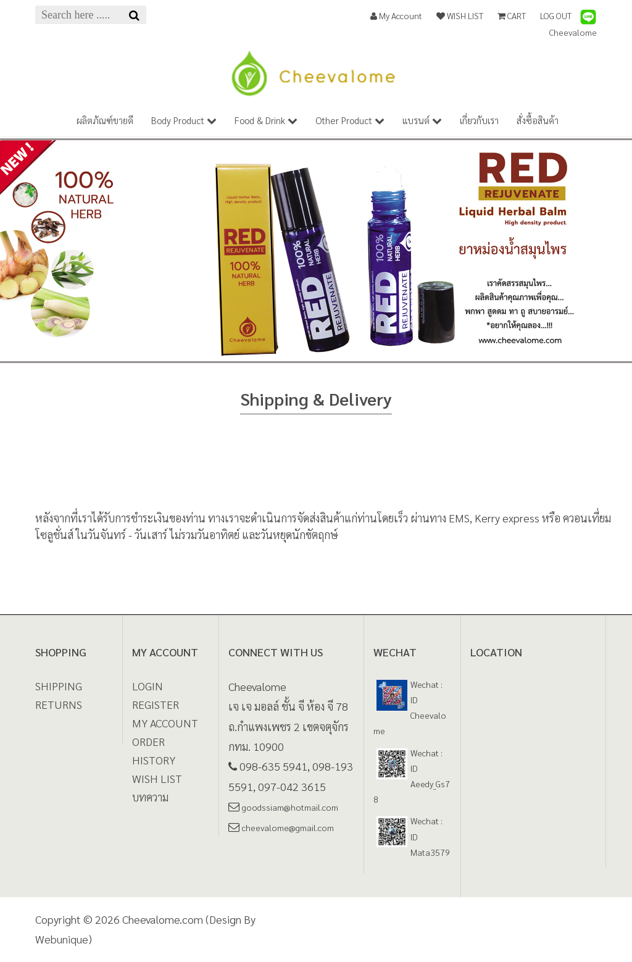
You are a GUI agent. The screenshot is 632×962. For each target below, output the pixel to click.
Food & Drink (266, 120)
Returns (58, 704)
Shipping (58, 686)
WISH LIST (459, 15)
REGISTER (155, 704)
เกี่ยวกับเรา (479, 120)
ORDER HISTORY (153, 750)
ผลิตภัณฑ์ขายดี (105, 120)
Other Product (350, 120)
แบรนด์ (422, 120)
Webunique (61, 939)
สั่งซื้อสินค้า (538, 120)
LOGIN (147, 686)
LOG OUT (556, 15)
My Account (396, 15)
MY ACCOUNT (165, 723)
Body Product (184, 120)
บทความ (150, 797)
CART (511, 15)
